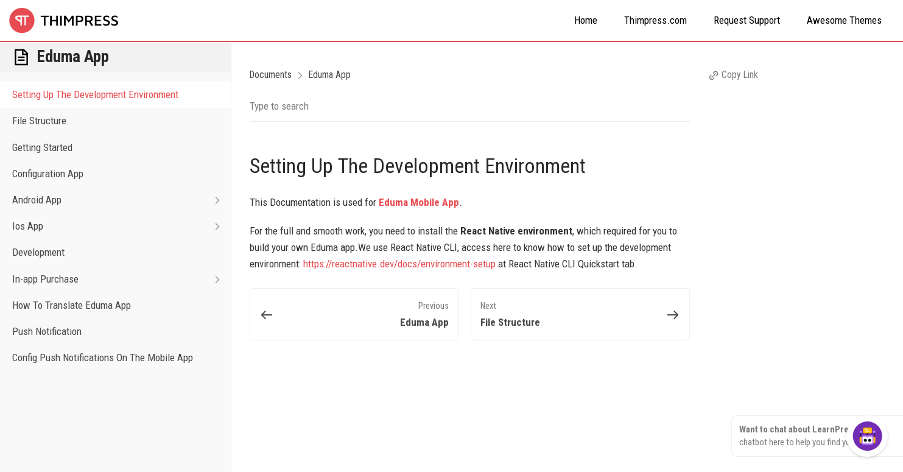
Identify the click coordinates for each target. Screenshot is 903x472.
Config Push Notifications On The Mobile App (102, 357)
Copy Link (733, 74)
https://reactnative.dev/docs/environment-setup (399, 264)
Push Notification (47, 331)
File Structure (39, 120)
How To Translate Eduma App (71, 305)
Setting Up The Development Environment (95, 94)
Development (38, 252)
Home (585, 20)
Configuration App (47, 173)
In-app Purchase (121, 279)
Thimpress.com (655, 20)
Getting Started (42, 147)
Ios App (121, 226)
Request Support (747, 20)
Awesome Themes (844, 20)
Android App (121, 200)
